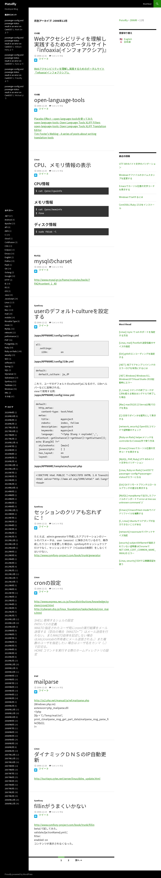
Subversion (9, 377)
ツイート (44, 58)
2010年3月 (9, 653)
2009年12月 (10, 664)
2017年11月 (10, 427)
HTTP (7, 279)
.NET (7, 216)
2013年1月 (9, 536)
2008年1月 (9, 751)
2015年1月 (9, 483)
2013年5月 (9, 521)
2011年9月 (9, 585)
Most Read (147, 4)
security (8, 355)
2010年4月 (9, 649)
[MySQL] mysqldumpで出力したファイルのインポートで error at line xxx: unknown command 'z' (137, 499)
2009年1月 (9, 705)
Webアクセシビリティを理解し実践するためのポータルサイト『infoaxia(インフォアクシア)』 (71, 44)
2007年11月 (10, 758)
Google (8, 276)
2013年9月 (9, 514)
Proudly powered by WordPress (18, 874)
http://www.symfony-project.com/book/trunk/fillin (64, 825)
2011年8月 (9, 589)
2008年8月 (9, 724)
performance (10, 336)
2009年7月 (9, 683)
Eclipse (8, 249)
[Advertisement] (137, 98)
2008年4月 (9, 739)
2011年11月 (10, 578)
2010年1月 (9, 660)
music (7, 325)
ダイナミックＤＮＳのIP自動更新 (70, 756)
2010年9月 (9, 630)
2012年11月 (10, 544)
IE (5, 283)
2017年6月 (9, 435)
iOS (6, 291)
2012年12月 (10, 540)
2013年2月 (9, 532)
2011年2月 (9, 611)
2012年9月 (9, 551)
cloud (7, 238)
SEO (6, 358)
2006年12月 (10, 799)
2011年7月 (9, 593)
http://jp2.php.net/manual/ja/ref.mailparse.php (61, 700)
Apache (8, 223)
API (6, 227)
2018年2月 (9, 420)
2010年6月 (9, 641)
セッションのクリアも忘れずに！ (68, 514)
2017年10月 (10, 431)
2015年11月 (10, 468)
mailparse (46, 681)
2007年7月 (9, 773)
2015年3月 (9, 480)
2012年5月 (9, 555)
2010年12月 (10, 619)
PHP (36, 676)
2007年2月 (9, 792)
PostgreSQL (10, 343)
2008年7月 (9, 728)
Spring (7, 366)
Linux (36, 159)
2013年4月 (9, 525)
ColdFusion (10, 242)
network (8, 332)
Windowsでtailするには (131, 197)
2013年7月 (9, 517)
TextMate (8, 385)
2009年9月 (9, 675)
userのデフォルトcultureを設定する (71, 313)
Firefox (8, 261)
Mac (6, 310)
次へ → (78, 860)
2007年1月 (9, 796)
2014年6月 (9, 499)
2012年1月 (9, 570)
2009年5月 (9, 690)
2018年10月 (10, 416)
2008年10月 (10, 717)
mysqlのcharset (53, 261)
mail (6, 313)
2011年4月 (9, 604)
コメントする (57, 55)
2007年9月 (9, 766)
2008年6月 (9, 732)
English (128, 39)
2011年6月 (9, 596)
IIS (6, 287)
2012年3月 (9, 562)
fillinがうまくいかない (60, 806)
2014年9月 (9, 491)
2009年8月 (9, 679)
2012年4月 (9, 559)
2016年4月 (9, 453)
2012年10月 (10, 547)
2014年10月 (10, 487)
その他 (37, 33)
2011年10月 (10, 581)
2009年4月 (9, 694)
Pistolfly (10, 4)
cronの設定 (47, 582)
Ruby (7, 347)
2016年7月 (9, 446)
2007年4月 (9, 784)
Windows (9, 389)
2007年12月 (10, 754)
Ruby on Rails (11, 351)
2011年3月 (9, 608)
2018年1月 (9, 423)
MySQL (37, 255)
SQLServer (9, 373)
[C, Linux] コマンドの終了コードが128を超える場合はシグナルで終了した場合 (137, 393)
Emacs (7, 253)
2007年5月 (9, 781)
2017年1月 (9, 438)
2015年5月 (9, 476)
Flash (7, 264)
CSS (6, 246)
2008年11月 (10, 713)
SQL (6, 370)
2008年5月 (9, 735)
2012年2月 (9, 566)
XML (6, 392)
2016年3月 (9, 457)
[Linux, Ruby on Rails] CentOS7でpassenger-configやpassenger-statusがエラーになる (136, 474)
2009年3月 (9, 698)
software (8, 362)
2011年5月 (9, 600)
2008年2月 (9, 747)
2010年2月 (9, 656)
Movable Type (11, 321)
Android (8, 219)
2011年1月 (9, 615)
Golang (8, 272)
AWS (7, 231)
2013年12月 (10, 510)
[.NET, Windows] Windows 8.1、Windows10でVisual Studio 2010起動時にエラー (136, 379)
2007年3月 (9, 788)
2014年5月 (9, 502)
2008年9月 (9, 720)
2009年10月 (10, 672)
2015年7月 (9, 472)
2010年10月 (10, 626)
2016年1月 (9, 461)
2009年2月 (9, 702)
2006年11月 (10, 803)
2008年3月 (9, 743)
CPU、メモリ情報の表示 (62, 165)
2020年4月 (9, 412)
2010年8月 (9, 634)
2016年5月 (9, 450)
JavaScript (9, 298)
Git (6, 268)
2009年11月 (10, 668)
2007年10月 (10, 762)
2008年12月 (10, 709)
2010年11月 (10, 623)
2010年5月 (9, 645)
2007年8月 (9, 769)
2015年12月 (10, 465)
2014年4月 (9, 506)
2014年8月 (9, 495)
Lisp (6, 306)
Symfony (38, 305)
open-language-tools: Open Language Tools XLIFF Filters (67, 122)
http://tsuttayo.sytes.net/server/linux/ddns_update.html (67, 778)
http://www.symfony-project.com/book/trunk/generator (67, 555)
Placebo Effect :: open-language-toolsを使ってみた (63, 119)
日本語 (127, 41)
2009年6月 (9, 687)
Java (7, 295)
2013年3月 (9, 529)
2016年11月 (10, 442)
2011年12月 (10, 574)
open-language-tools (59, 100)
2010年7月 (9, 638)
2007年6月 (9, 777)
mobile (8, 317)
